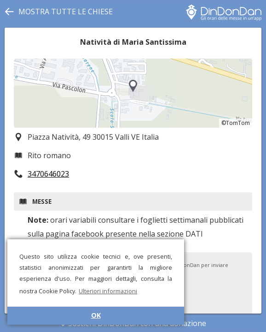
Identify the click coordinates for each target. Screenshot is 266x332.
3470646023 (48, 174)
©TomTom (235, 123)
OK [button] (96, 315)
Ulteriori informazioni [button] (108, 291)
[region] (133, 93)
